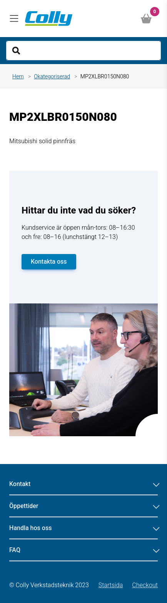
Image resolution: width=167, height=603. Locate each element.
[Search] (83, 50)
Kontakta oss (49, 261)
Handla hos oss (83, 528)
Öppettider (83, 506)
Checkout (145, 585)
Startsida (111, 585)
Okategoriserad (52, 77)
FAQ (83, 550)
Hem (18, 77)
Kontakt (83, 484)
